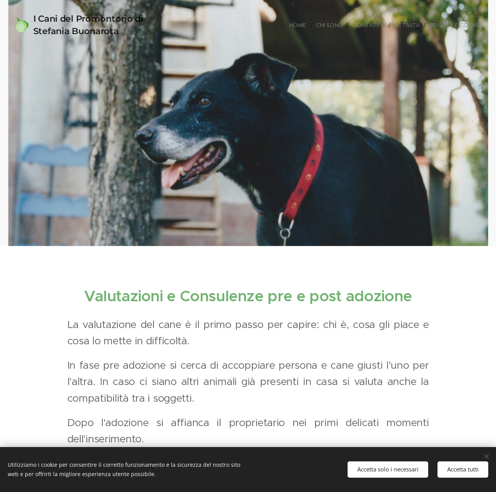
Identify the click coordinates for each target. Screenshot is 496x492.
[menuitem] (298, 25)
